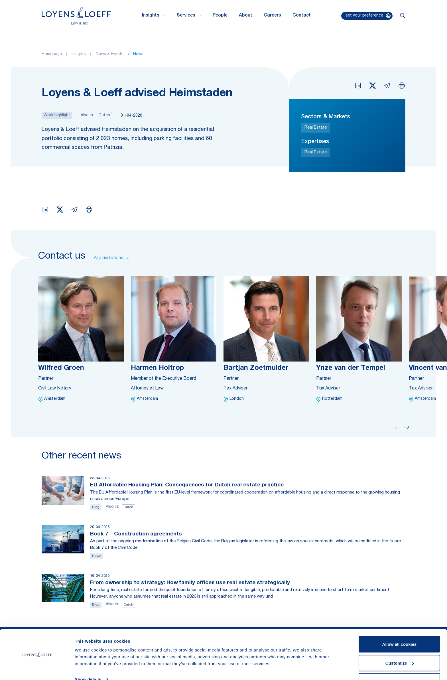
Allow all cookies (399, 627)
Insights (79, 54)
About (245, 15)
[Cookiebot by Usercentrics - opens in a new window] (37, 669)
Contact (301, 15)
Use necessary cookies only (399, 664)
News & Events (109, 54)
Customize (399, 646)
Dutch (104, 115)
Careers (272, 15)
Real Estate (315, 127)
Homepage (52, 54)
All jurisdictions (111, 258)
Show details (88, 662)
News (138, 54)
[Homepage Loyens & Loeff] (76, 16)
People (220, 15)
